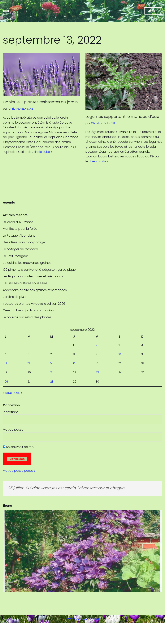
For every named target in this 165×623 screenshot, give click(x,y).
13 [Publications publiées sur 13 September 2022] (29, 363)
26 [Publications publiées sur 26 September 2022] (6, 382)
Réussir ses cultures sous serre (25, 283)
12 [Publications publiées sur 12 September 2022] (6, 363)
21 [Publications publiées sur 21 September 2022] (51, 372)
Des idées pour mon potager (24, 242)
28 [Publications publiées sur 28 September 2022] (52, 382)
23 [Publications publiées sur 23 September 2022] (97, 372)
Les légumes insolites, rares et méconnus (33, 276)
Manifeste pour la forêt (20, 228)
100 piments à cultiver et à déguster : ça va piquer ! (40, 269)
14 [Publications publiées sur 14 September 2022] (51, 363)
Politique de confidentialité (82, 619)
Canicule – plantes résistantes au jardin (41, 102)
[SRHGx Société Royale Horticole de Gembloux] (6, 11)
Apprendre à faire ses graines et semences (35, 290)
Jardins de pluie (14, 297)
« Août (7, 393)
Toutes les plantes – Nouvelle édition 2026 (34, 303)
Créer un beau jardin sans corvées (28, 310)
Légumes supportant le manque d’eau (122, 116)
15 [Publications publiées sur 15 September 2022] (74, 363)
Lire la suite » (43, 152)
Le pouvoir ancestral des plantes (27, 317)
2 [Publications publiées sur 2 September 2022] (96, 345)
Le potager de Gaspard (23, 249)
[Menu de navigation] (153, 11)
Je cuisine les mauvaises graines (27, 263)
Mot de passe (13, 429)
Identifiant (10, 412)
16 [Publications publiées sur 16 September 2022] (97, 363)
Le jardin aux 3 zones (18, 222)
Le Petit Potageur (15, 256)
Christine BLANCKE (20, 109)
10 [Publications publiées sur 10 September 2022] (120, 354)
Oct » (18, 393)
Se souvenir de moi (18, 447)
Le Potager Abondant (19, 235)
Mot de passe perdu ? (19, 470)
